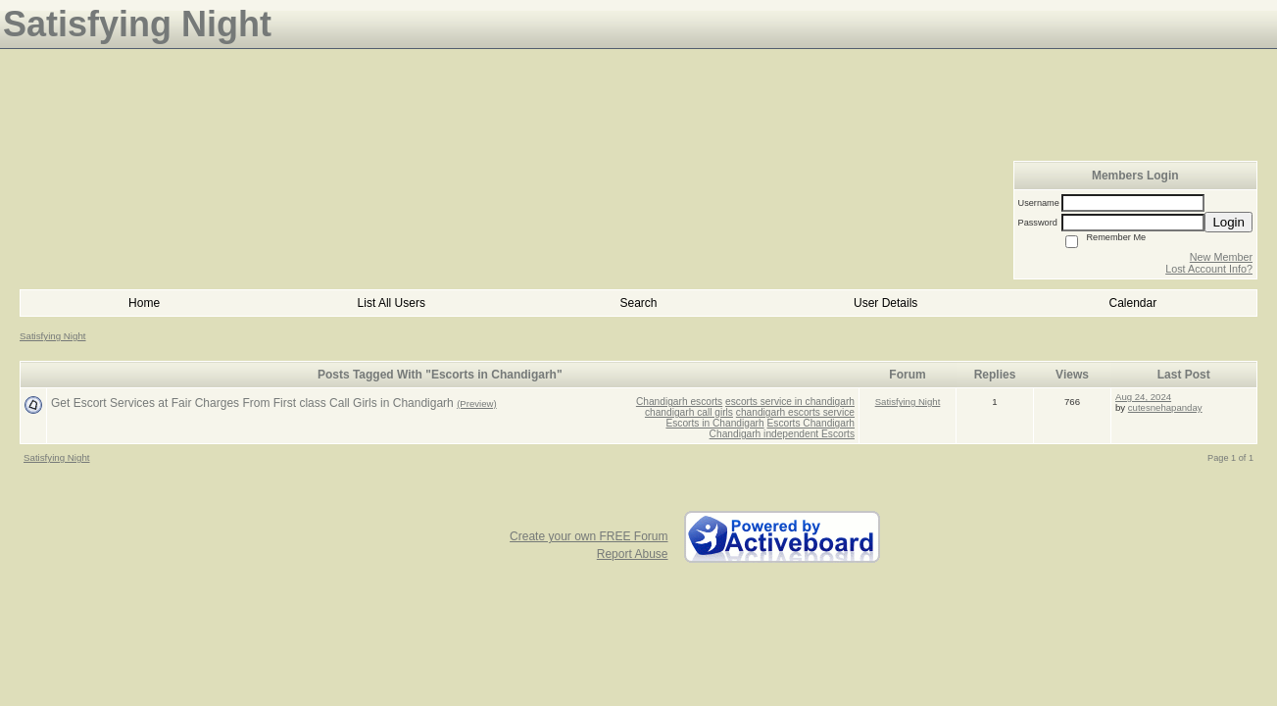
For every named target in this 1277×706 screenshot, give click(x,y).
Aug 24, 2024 (1143, 396)
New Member (1221, 257)
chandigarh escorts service (795, 412)
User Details (885, 303)
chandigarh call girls (689, 412)
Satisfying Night (53, 335)
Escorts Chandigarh (811, 423)
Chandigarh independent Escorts (782, 434)
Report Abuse (632, 554)
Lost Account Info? (1208, 269)
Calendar (1133, 303)
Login (1228, 222)
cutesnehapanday (1165, 407)
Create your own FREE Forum (588, 536)
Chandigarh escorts (679, 401)
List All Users (391, 303)
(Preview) (477, 403)
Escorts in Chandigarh (714, 423)
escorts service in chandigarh (790, 401)
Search (638, 303)
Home (144, 303)
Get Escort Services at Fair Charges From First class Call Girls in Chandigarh (252, 403)
